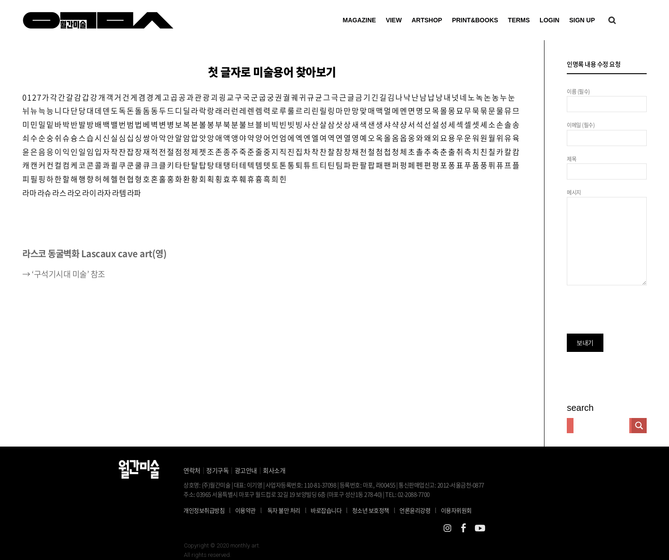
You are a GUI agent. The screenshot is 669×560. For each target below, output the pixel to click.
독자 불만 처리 (283, 510)
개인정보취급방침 (203, 510)
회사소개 (274, 470)
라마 (29, 192)
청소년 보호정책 (376, 510)
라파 (134, 192)
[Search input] (601, 425)
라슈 (44, 192)
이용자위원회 (456, 510)
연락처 (191, 470)
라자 (104, 192)
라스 (59, 192)
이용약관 (245, 510)
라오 (74, 192)
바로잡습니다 (326, 510)
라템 (119, 192)
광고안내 (246, 470)
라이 (89, 192)
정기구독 (217, 470)
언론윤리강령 (420, 510)
